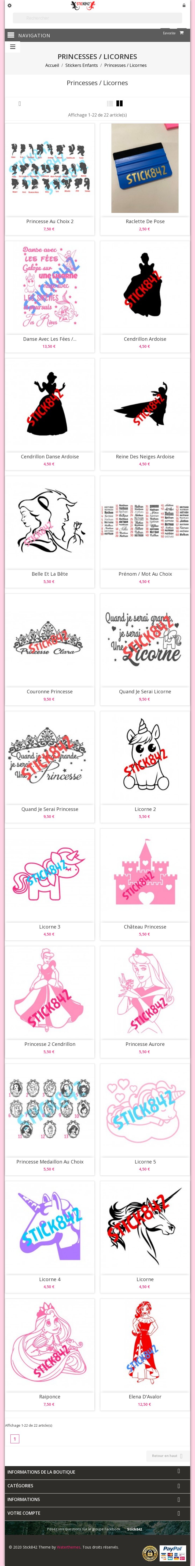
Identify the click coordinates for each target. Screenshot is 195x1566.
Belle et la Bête (50, 574)
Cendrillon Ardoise (145, 339)
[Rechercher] (97, 18)
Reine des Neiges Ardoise (145, 456)
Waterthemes (68, 1547)
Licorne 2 (145, 809)
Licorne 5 (145, 1161)
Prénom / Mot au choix (145, 574)
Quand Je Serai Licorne (145, 691)
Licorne (145, 1279)
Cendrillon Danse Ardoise (50, 456)
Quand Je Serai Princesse (49, 809)
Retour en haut (168, 1456)
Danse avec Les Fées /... (49, 339)
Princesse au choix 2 (49, 221)
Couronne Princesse (50, 691)
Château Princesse (145, 926)
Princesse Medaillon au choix (49, 1161)
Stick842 (134, 1529)
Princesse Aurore (145, 1044)
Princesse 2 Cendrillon (49, 1044)
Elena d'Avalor (145, 1396)
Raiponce (49, 1396)
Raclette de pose (145, 221)
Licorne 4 (49, 1279)
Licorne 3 (49, 926)
